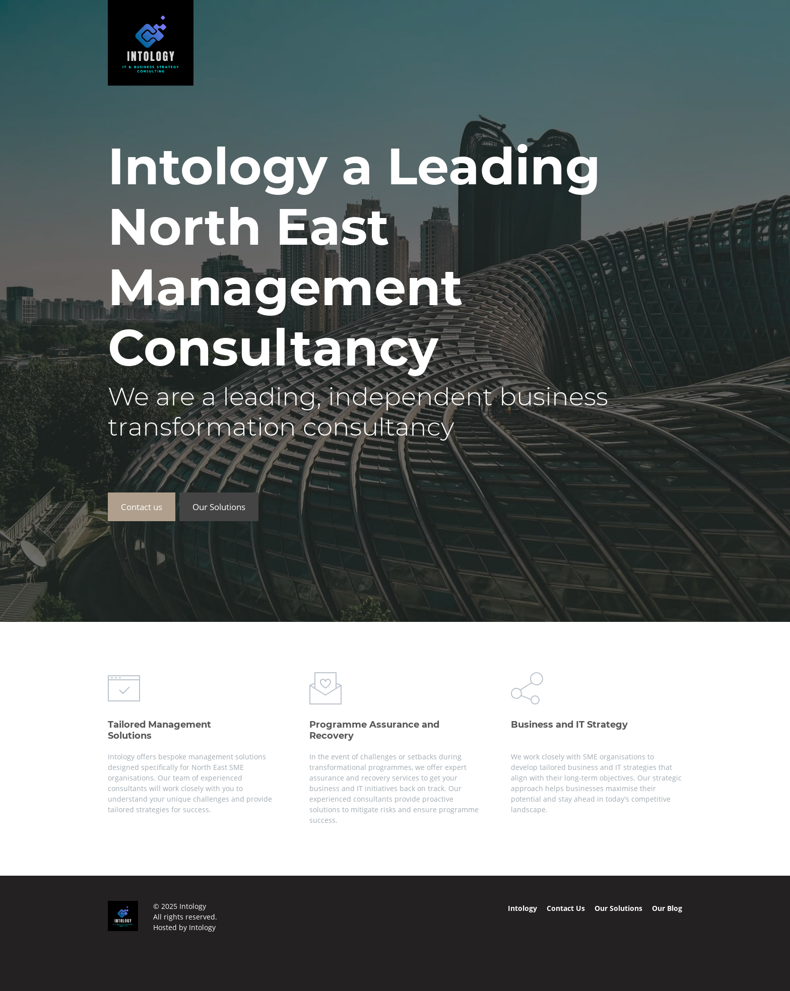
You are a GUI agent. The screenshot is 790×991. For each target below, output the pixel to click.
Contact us (141, 507)
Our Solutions (218, 507)
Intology (202, 927)
